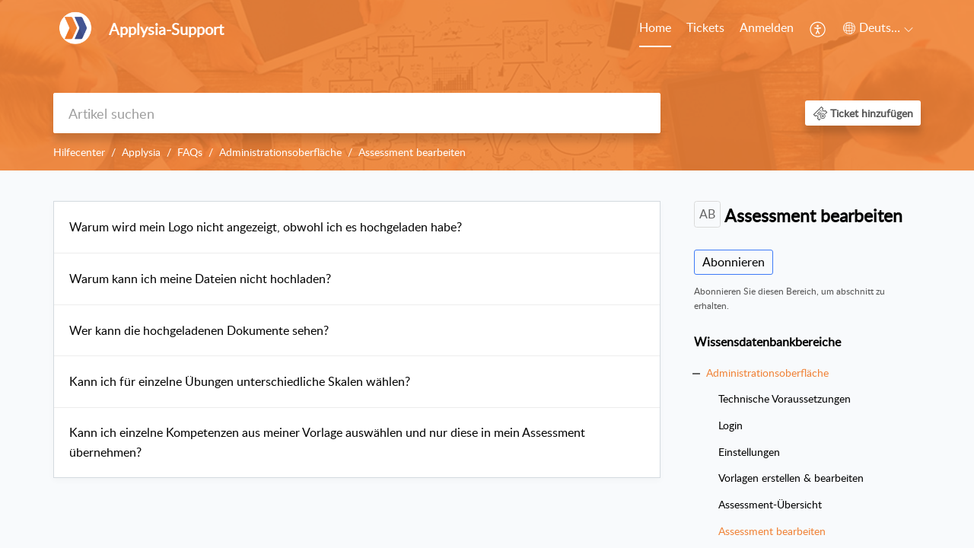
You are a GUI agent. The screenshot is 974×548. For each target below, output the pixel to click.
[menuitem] (655, 29)
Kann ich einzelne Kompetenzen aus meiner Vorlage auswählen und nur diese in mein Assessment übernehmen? (327, 442)
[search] (356, 113)
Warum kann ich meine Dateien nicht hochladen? (200, 278)
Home (655, 27)
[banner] (487, 85)
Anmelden (767, 27)
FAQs (189, 152)
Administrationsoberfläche (280, 152)
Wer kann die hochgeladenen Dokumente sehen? (199, 330)
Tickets (705, 27)
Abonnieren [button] (733, 261)
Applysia (141, 152)
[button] (818, 28)
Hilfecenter (79, 152)
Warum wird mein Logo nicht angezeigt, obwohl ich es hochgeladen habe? (265, 226)
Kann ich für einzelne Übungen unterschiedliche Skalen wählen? (239, 381)
